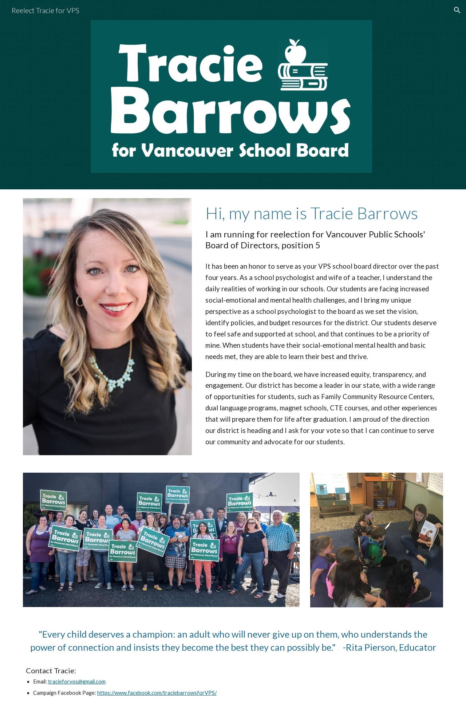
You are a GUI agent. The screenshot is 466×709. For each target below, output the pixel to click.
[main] (322, 227)
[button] (457, 10)
